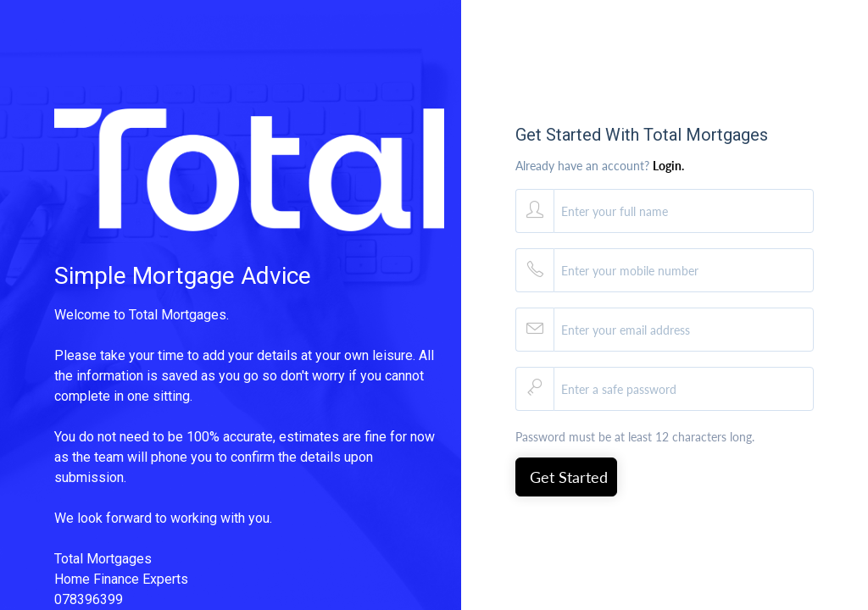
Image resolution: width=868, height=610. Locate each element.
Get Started (569, 477)
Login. (668, 165)
